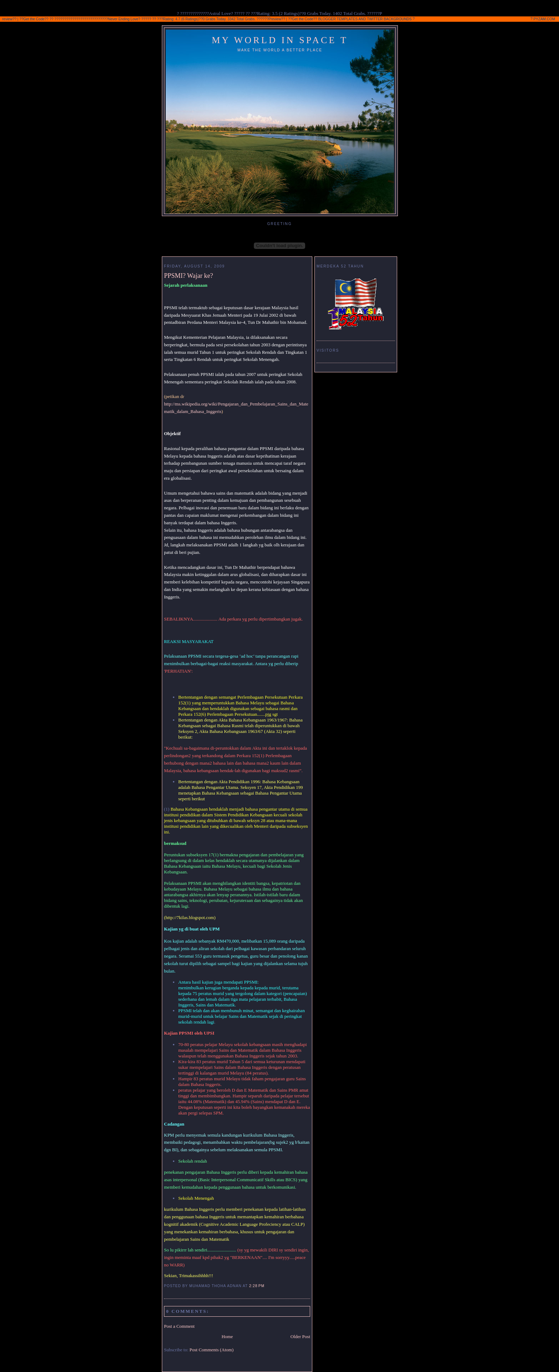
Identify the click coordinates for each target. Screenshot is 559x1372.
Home (227, 1336)
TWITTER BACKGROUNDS (389, 19)
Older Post (300, 1336)
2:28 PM (257, 1286)
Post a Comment (179, 1326)
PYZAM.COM (544, 19)
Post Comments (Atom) (212, 1349)
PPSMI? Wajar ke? (188, 275)
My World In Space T (280, 40)
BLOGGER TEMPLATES (338, 19)
